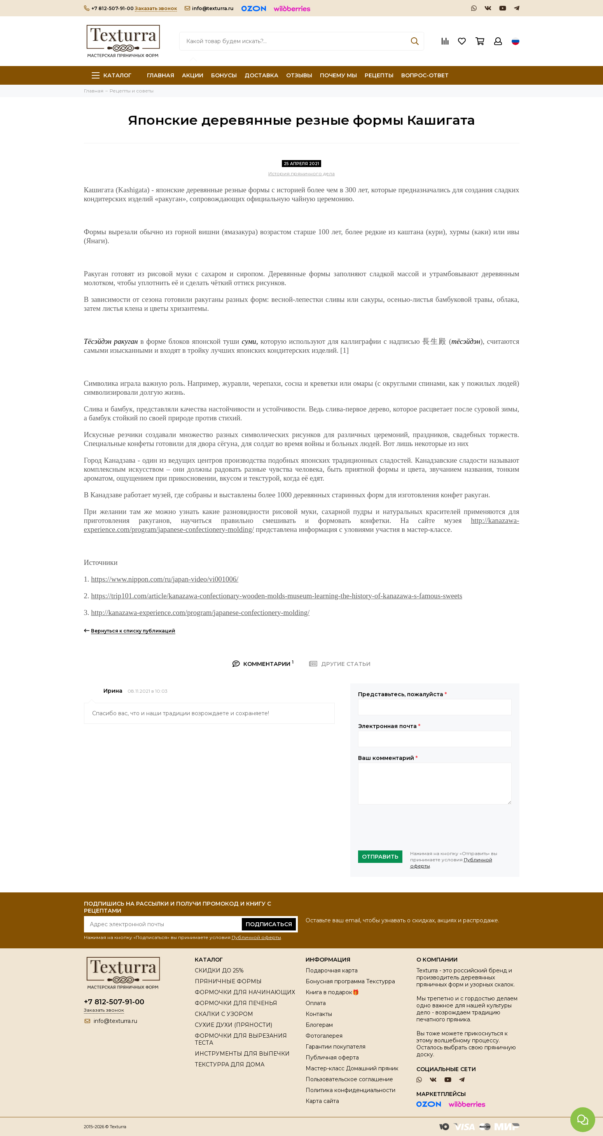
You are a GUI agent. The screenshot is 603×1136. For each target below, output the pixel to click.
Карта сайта (322, 1101)
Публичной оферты (256, 937)
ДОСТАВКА (261, 75)
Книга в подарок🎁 (332, 992)
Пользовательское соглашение (349, 1079)
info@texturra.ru (209, 8)
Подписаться (269, 924)
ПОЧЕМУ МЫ (338, 75)
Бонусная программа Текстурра (350, 981)
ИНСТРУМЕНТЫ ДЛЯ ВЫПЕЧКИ (242, 1053)
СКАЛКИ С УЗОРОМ (224, 1014)
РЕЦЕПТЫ (379, 75)
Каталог (111, 75)
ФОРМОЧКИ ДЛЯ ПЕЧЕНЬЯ (236, 1003)
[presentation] (417, 827)
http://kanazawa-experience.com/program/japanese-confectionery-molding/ (200, 612)
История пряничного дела (301, 173)
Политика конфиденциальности (350, 1090)
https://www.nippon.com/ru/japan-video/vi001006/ (164, 579)
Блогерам (319, 1024)
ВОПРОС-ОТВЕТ (425, 75)
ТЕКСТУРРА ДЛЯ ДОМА (229, 1064)
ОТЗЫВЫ (299, 75)
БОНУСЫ (224, 75)
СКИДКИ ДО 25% (219, 970)
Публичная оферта (332, 1057)
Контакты (319, 1014)
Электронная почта (389, 726)
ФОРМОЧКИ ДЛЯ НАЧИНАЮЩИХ (245, 992)
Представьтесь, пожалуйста (402, 694)
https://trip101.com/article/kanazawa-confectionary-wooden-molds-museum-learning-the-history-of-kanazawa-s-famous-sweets (276, 596)
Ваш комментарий (388, 758)
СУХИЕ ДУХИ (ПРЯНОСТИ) (233, 1024)
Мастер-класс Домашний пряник (352, 1068)
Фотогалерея (324, 1035)
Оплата (316, 1003)
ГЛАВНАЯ (160, 75)
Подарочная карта (332, 970)
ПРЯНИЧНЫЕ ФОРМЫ (228, 981)
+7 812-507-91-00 (109, 8)
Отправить (380, 856)
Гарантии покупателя (335, 1046)
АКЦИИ (192, 75)
